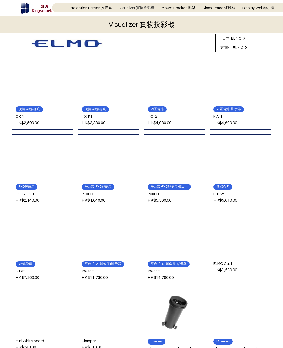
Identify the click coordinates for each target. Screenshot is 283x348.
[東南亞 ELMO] (234, 47)
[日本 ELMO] (234, 38)
